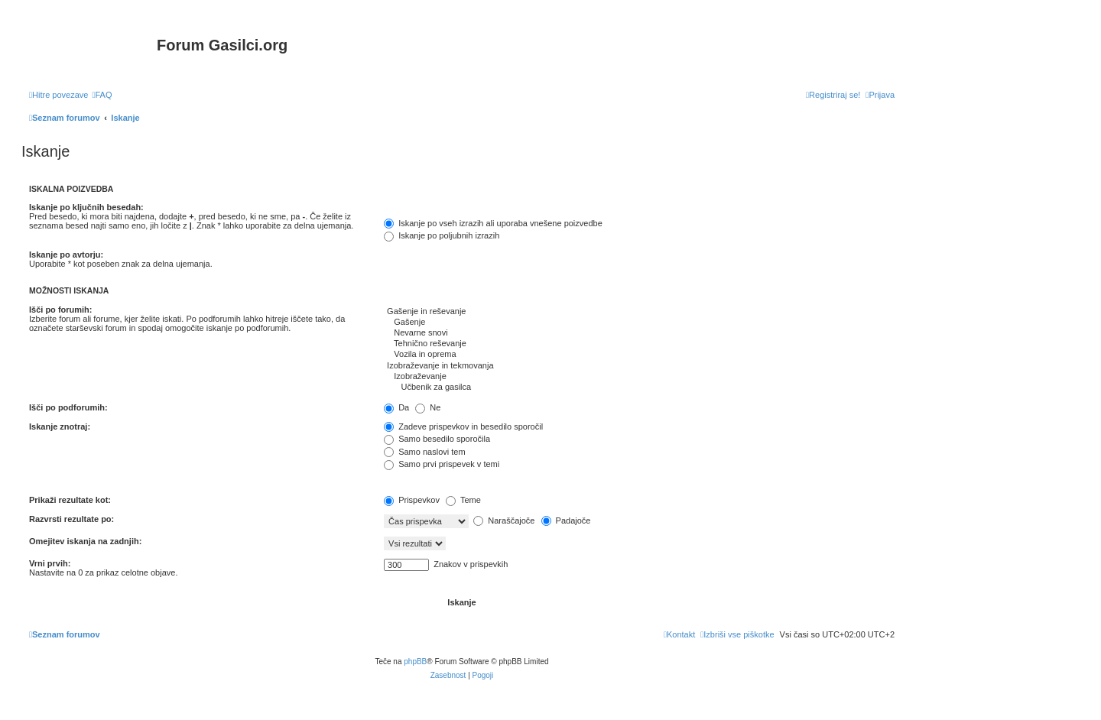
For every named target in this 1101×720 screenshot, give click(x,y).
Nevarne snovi (639, 333)
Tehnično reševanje (639, 344)
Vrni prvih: (49, 563)
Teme (463, 499)
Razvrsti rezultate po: (71, 519)
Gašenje (639, 322)
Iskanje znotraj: (59, 426)
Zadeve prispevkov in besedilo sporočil (463, 426)
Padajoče (566, 520)
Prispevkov (412, 499)
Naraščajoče (503, 520)
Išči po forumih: (61, 309)
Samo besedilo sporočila (437, 438)
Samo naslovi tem (424, 451)
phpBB (415, 661)
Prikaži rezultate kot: (70, 499)
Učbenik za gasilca (639, 387)
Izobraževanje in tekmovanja (639, 366)
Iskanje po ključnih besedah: (86, 207)
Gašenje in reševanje (639, 311)
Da (396, 407)
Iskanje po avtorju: (66, 254)
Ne (427, 407)
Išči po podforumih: (68, 407)
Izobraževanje (639, 376)
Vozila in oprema (639, 354)
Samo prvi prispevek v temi (441, 464)
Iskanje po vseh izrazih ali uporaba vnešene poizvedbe (493, 223)
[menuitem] (102, 95)
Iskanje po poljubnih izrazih (441, 235)
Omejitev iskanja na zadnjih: (85, 541)
